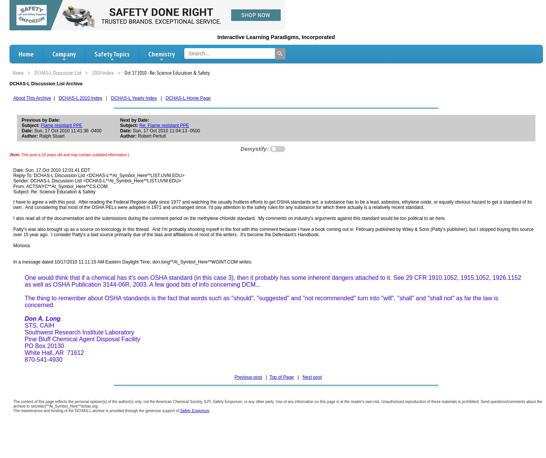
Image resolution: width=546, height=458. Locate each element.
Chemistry (161, 56)
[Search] (280, 54)
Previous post (248, 377)
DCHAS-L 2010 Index (80, 98)
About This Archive (32, 98)
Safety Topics (112, 56)
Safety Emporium (194, 411)
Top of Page (282, 377)
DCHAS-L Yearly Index (134, 98)
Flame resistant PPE (61, 125)
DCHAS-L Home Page (188, 98)
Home (26, 54)
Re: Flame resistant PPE (164, 125)
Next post (312, 377)
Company (64, 56)
